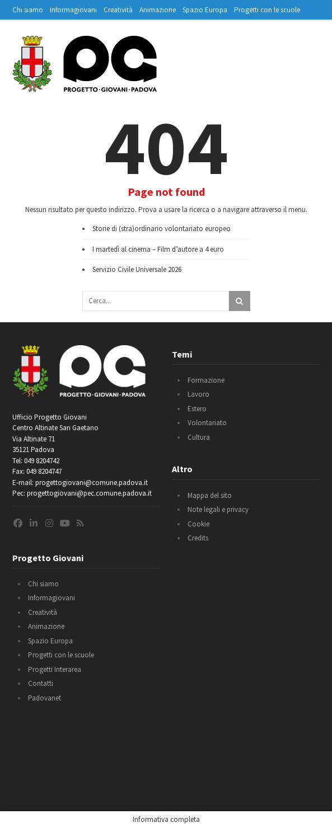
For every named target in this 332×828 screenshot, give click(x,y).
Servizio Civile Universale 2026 (136, 269)
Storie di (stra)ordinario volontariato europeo (161, 228)
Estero (197, 408)
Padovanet (44, 698)
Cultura (199, 437)
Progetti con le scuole (267, 10)
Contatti (40, 683)
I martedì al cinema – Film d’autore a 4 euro (158, 249)
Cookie (198, 524)
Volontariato (207, 422)
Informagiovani (73, 10)
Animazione (157, 10)
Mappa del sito (210, 495)
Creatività (118, 10)
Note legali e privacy (218, 509)
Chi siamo (27, 10)
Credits (198, 538)
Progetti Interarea (54, 669)
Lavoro (198, 394)
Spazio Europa (205, 10)
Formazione (206, 380)
